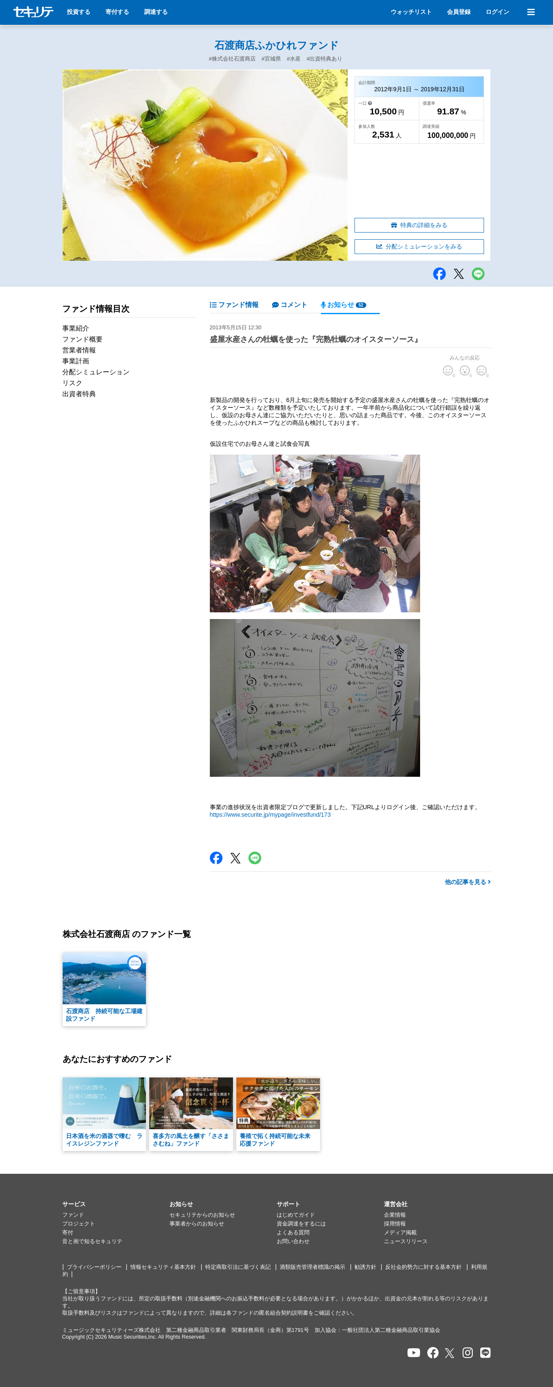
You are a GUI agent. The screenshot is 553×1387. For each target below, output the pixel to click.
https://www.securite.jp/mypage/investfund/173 (270, 814)
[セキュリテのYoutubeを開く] (414, 1353)
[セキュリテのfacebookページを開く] (433, 1353)
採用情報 (395, 1224)
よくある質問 (293, 1233)
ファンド (73, 1215)
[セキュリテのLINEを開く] (485, 1353)
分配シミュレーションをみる (419, 246)
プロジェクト (78, 1224)
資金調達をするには (301, 1224)
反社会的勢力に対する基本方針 (423, 1267)
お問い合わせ (293, 1241)
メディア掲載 (400, 1233)
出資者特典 (79, 393)
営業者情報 (79, 350)
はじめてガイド (296, 1215)
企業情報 (395, 1215)
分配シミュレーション (96, 372)
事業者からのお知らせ (196, 1224)
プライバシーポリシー (94, 1267)
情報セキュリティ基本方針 (163, 1267)
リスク (72, 382)
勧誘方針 (365, 1267)
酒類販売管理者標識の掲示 (312, 1267)
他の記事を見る (468, 882)
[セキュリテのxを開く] (450, 1353)
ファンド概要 (82, 339)
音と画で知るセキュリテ (92, 1241)
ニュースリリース (406, 1241)
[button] (115, 1204)
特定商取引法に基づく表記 (238, 1267)
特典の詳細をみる (419, 225)
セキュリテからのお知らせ (202, 1215)
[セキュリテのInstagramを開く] (468, 1353)
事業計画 (75, 361)
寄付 (67, 1233)
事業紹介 (75, 328)
